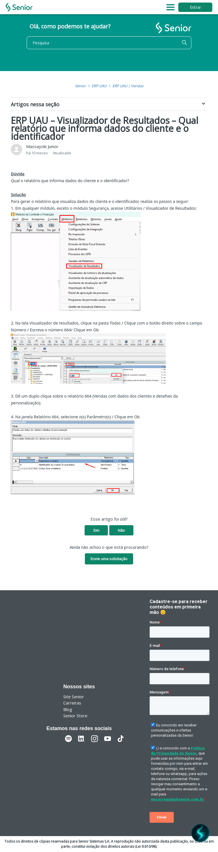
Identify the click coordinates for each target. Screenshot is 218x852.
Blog (67, 709)
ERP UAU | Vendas (127, 85)
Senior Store (75, 715)
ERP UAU (99, 85)
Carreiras (72, 703)
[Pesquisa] (109, 42)
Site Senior (73, 696)
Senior (80, 85)
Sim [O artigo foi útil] (96, 530)
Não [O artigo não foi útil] (121, 530)
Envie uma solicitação (109, 558)
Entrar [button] (195, 7)
